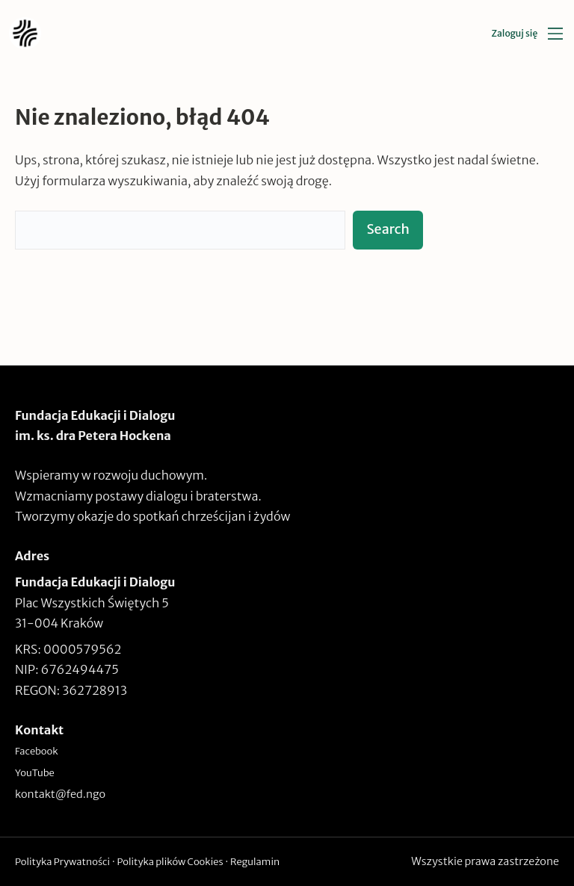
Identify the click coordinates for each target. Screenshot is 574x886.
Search (388, 229)
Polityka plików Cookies (170, 861)
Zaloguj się (514, 33)
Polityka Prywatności (62, 861)
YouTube (35, 772)
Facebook (36, 751)
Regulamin (255, 861)
